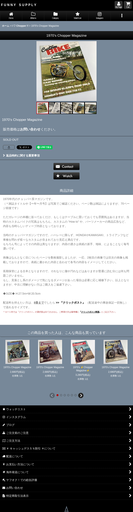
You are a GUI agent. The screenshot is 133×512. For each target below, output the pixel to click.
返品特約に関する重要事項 (21, 155)
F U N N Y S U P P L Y (18, 5)
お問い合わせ (30, 129)
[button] (122, 16)
